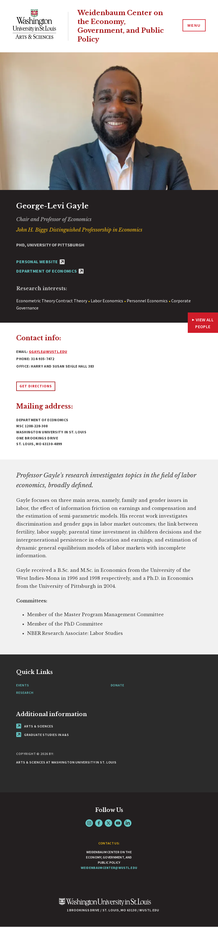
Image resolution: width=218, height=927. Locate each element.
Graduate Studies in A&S (42, 735)
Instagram (89, 823)
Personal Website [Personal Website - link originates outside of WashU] (40, 261)
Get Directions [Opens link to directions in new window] (36, 386)
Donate (117, 685)
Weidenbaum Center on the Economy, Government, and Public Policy (123, 26)
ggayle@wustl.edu (48, 351)
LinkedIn (128, 823)
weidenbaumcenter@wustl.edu (109, 868)
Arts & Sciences (34, 726)
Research (24, 693)
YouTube (118, 823)
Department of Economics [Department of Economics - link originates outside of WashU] (50, 271)
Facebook (99, 823)
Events (22, 685)
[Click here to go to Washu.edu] (105, 905)
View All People (204, 323)
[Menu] (193, 25)
